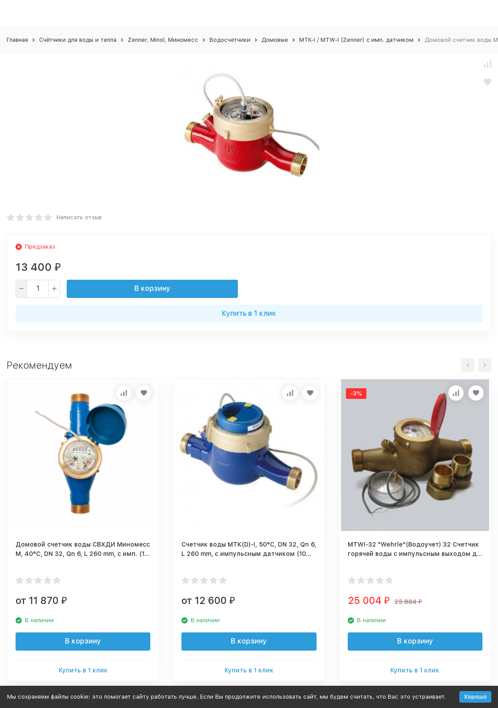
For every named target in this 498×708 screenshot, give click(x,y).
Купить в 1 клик (249, 313)
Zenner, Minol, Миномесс (163, 39)
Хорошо (475, 696)
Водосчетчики (229, 39)
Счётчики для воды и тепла (77, 39)
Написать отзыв (79, 217)
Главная (17, 39)
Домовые (274, 39)
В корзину (152, 288)
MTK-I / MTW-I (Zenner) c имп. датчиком (356, 39)
